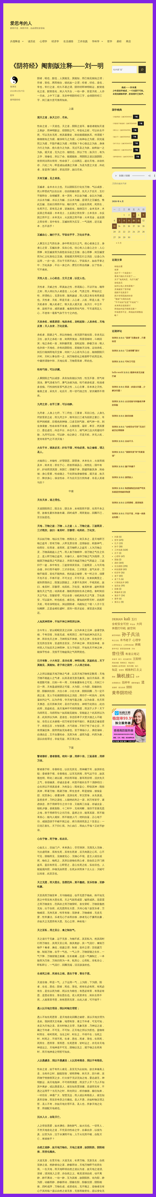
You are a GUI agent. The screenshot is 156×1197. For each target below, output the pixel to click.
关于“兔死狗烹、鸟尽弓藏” (126, 279)
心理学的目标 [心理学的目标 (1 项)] (128, 645)
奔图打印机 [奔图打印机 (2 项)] (119, 628)
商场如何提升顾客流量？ (125, 308)
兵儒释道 (15, 41)
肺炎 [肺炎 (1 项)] (113, 677)
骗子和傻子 (130, 466)
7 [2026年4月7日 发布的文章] (119, 220)
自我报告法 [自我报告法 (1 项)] (116, 683)
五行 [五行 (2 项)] (134, 619)
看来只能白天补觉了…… (125, 276)
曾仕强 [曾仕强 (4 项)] (118, 653)
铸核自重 (118, 266)
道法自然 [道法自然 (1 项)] (121, 688)
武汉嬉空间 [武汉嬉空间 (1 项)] (127, 659)
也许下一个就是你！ (123, 273)
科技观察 (118, 569)
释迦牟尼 (118, 592)
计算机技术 (119, 582)
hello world (117, 372)
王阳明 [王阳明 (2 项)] (137, 659)
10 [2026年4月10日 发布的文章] (134, 220)
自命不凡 (129, 441)
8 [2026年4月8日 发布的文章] (124, 220)
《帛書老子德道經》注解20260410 (124, 123)
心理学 (43, 41)
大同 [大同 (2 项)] (139, 624)
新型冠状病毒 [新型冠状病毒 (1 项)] (125, 649)
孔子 (116, 543)
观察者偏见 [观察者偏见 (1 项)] (135, 683)
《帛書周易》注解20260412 (122, 117)
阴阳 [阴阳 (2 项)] (129, 687)
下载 (136, 117)
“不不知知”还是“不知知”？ (126, 302)
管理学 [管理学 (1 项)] (121, 670)
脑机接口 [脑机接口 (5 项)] (126, 676)
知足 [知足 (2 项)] (115, 669)
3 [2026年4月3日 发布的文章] (133, 215)
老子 (116, 576)
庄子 (116, 553)
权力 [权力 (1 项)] (120, 659)
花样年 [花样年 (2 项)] (126, 682)
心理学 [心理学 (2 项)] (136, 640)
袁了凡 (117, 579)
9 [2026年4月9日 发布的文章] (129, 220)
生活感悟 (68, 41)
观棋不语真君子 (121, 292)
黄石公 (117, 602)
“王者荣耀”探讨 (132, 350)
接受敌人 (129, 477)
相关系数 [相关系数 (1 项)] (130, 666)
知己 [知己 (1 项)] (136, 666)
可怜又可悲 (130, 361)
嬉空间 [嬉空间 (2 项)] (131, 628)
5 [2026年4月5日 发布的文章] (143, 215)
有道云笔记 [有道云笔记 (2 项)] (132, 654)
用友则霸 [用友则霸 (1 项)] (115, 663)
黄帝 (116, 598)
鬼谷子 (117, 595)
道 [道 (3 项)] (143, 682)
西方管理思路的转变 (123, 295)
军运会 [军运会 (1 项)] (132, 624)
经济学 (55, 41)
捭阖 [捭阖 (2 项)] (138, 644)
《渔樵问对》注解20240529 (122, 150)
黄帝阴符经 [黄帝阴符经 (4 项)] (122, 692)
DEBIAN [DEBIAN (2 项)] (117, 619)
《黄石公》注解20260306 (121, 130)
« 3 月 (119, 243)
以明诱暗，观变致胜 (134, 502)
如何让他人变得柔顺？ (124, 286)
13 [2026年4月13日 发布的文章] (114, 226)
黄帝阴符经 (15, 99)
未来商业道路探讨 (122, 305)
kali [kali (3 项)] (127, 619)
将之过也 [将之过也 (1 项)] (115, 640)
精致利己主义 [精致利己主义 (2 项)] (133, 669)
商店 (128, 41)
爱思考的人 (21, 23)
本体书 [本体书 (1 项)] (114, 659)
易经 (119, 41)
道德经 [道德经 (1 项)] (114, 688)
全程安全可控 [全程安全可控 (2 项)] (120, 624)
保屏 (116, 269)
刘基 (116, 536)
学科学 (95, 41)
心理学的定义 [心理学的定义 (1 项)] (117, 645)
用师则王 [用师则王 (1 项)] (123, 663)
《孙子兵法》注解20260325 (122, 143)
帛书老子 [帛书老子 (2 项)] (125, 640)
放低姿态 (118, 282)
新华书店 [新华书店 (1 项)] (115, 649)
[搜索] (142, 69)
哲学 (109, 41)
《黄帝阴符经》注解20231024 (122, 157)
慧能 (116, 559)
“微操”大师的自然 (122, 299)
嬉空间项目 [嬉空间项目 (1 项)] (116, 635)
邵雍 (116, 589)
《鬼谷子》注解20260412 (121, 137)
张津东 (13, 86)
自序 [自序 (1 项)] (137, 677)
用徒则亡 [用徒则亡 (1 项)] (131, 663)
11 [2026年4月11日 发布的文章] (138, 220)
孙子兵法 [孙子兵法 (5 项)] (131, 634)
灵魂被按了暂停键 (122, 289)
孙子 (116, 546)
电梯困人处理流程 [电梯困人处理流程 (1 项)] (119, 666)
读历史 (31, 41)
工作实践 (83, 41)
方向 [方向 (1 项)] (133, 649)
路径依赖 (129, 416)
